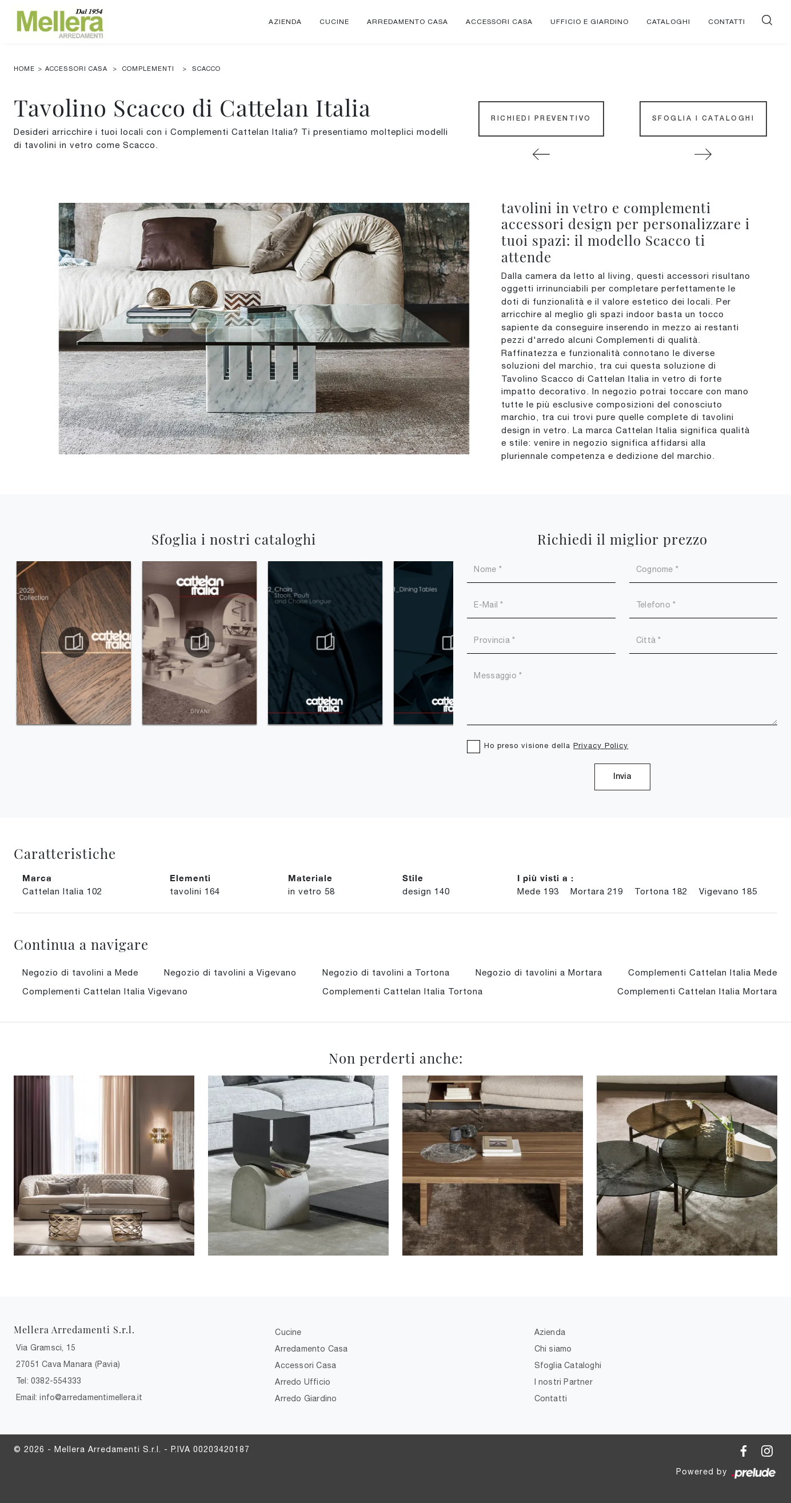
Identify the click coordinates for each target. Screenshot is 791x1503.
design (426, 891)
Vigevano (728, 891)
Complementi (148, 68)
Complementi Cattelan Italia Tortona (402, 991)
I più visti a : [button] (545, 878)
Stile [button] (413, 878)
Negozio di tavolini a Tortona (386, 972)
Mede (538, 891)
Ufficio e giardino (589, 22)
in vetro (311, 891)
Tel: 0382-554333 (48, 1380)
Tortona (661, 891)
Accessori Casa (499, 22)
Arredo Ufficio (302, 1381)
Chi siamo (553, 1348)
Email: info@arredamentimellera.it (79, 1397)
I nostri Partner (563, 1381)
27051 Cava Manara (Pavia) (68, 1364)
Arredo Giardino (306, 1398)
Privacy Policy (600, 745)
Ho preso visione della (556, 745)
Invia (622, 777)
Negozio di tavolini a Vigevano (230, 972)
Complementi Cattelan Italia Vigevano (105, 991)
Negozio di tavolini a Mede (80, 972)
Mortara (596, 891)
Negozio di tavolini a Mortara (539, 972)
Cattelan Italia (62, 891)
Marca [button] (37, 878)
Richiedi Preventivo (541, 118)
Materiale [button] (310, 878)
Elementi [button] (190, 878)
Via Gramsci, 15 (45, 1347)
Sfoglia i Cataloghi (703, 118)
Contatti (726, 22)
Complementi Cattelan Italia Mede (702, 972)
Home (24, 68)
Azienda (285, 22)
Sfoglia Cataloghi (567, 1365)
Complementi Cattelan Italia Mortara (697, 991)
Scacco (206, 68)
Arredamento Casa (407, 22)
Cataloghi (668, 22)
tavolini (195, 891)
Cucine (334, 22)
